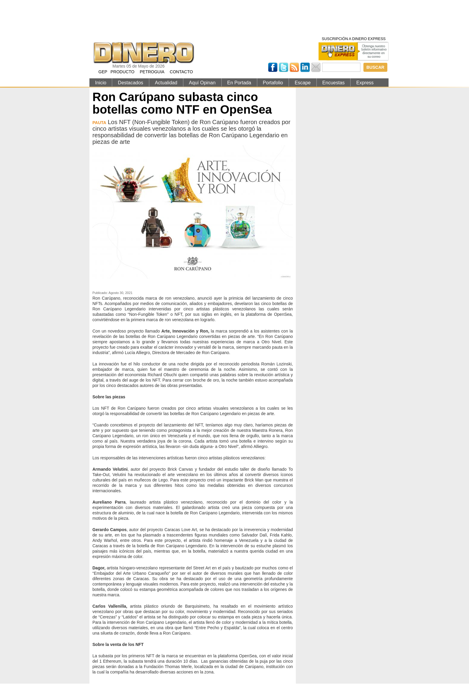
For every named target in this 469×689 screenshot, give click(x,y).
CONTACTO (181, 71)
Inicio (100, 82)
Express (365, 82)
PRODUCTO (122, 71)
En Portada (239, 82)
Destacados (130, 82)
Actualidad (166, 82)
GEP (102, 71)
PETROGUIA (152, 71)
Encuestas (333, 82)
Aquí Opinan (202, 82)
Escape (302, 82)
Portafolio (273, 82)
